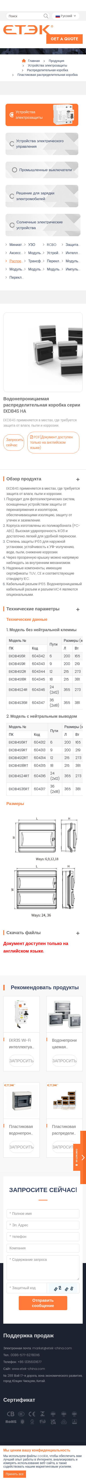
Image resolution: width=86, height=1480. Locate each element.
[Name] (43, 1213)
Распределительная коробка (47, 70)
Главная (34, 61)
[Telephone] (43, 1236)
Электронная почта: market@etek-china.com (37, 1348)
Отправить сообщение (43, 1303)
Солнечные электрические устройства (40, 224)
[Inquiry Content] (43, 1267)
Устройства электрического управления (40, 143)
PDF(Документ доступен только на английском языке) (51, 442)
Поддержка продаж (28, 1335)
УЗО (31, 244)
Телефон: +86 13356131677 (22, 1362)
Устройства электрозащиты (47, 65)
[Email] (43, 1225)
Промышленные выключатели (45, 170)
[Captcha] (27, 1288)
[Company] (43, 1248)
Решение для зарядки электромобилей (35, 195)
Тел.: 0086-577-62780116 (21, 1355)
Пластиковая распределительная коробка (47, 75)
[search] (46, 16)
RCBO (51, 244)
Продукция (56, 61)
